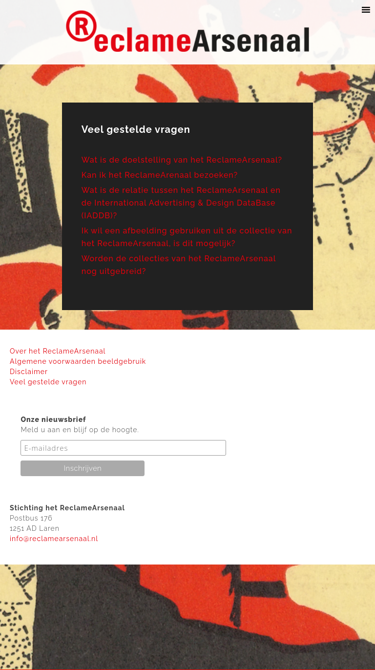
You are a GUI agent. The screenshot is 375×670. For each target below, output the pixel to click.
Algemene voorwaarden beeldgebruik (78, 361)
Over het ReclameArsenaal (57, 351)
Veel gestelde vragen (48, 382)
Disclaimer (29, 372)
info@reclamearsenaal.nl (54, 539)
